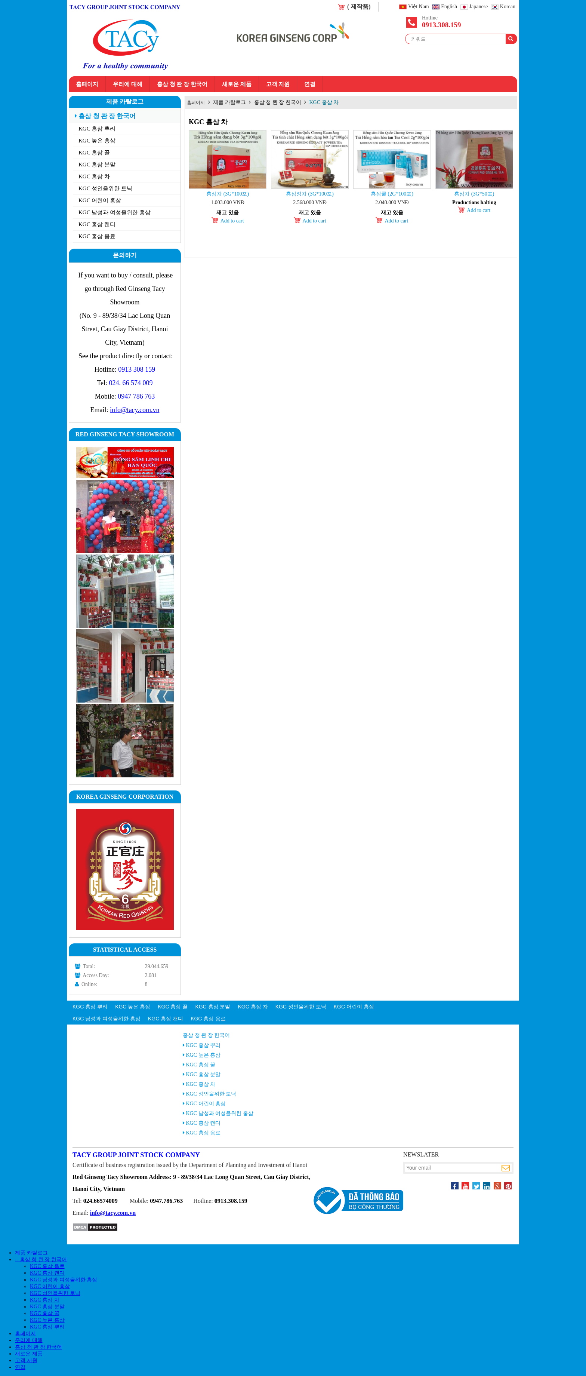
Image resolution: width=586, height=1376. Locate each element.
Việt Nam (418, 6)
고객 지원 (278, 84)
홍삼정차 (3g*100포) (310, 194)
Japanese (478, 6)
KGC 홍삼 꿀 (94, 153)
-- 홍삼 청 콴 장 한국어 (41, 1259)
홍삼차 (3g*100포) (227, 194)
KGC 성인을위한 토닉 (105, 188)
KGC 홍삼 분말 (96, 165)
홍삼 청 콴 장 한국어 (182, 84)
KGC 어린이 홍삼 (99, 200)
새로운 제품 (237, 84)
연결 (309, 84)
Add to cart (232, 221)
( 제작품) (359, 6)
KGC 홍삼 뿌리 (96, 129)
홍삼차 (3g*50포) (474, 194)
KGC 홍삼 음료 (96, 236)
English (449, 6)
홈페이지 (87, 84)
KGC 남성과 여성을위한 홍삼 (114, 212)
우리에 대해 (127, 84)
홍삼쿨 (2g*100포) (392, 194)
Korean (507, 6)
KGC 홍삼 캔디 (96, 224)
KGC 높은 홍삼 (96, 141)
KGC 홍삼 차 (94, 176)
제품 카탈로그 (125, 101)
